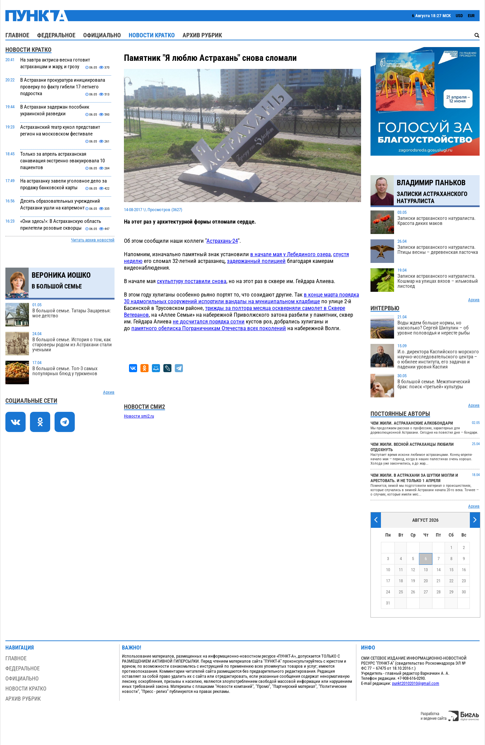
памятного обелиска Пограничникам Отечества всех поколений (208, 328)
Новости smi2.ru (139, 416)
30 (464, 591)
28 (439, 591)
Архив (109, 392)
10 (388, 569)
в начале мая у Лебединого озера (290, 254)
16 (464, 569)
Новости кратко (152, 35)
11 (401, 569)
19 (413, 580)
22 (451, 580)
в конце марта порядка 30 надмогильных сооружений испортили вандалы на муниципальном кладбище (241, 298)
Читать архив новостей (93, 239)
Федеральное (56, 35)
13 (426, 569)
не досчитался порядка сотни (209, 321)
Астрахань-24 (222, 240)
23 (464, 580)
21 (439, 580)
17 (388, 580)
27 (426, 591)
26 (413, 591)
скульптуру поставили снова (191, 281)
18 (401, 580)
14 (439, 569)
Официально (102, 35)
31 (388, 602)
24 (388, 591)
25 (401, 591)
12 (413, 569)
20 (426, 580)
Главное (17, 35)
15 (451, 569)
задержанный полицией (256, 261)
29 (451, 591)
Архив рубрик (202, 35)
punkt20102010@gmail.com (415, 683)
